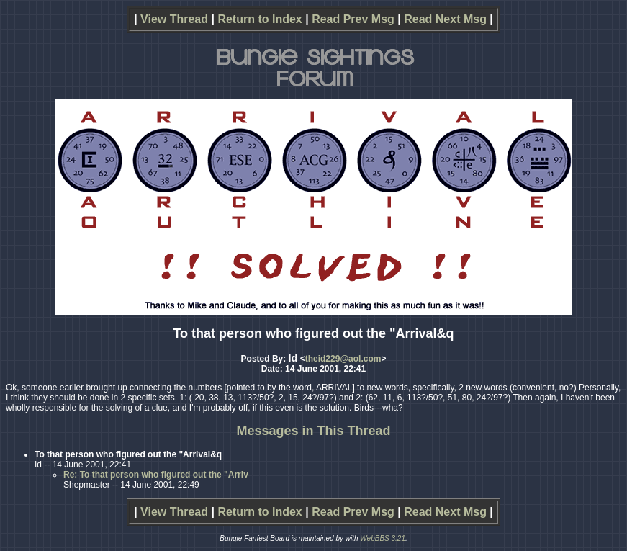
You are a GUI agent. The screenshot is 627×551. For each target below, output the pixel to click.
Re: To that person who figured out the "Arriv (155, 475)
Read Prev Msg (353, 19)
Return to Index (259, 19)
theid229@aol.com (343, 359)
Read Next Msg (445, 19)
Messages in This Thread (313, 431)
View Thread (174, 19)
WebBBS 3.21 (382, 538)
